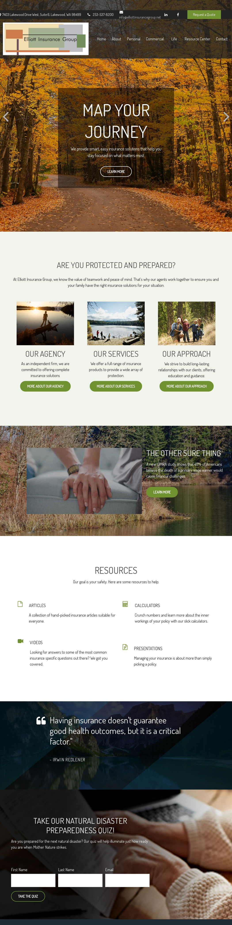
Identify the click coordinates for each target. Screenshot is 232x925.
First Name (19, 869)
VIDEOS (36, 642)
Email (109, 869)
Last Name (66, 869)
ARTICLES (37, 605)
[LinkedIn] (166, 4)
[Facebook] (178, 4)
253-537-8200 (100, 4)
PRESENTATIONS (148, 648)
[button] (108, 26)
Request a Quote (204, 4)
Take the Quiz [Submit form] (28, 896)
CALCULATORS (147, 605)
